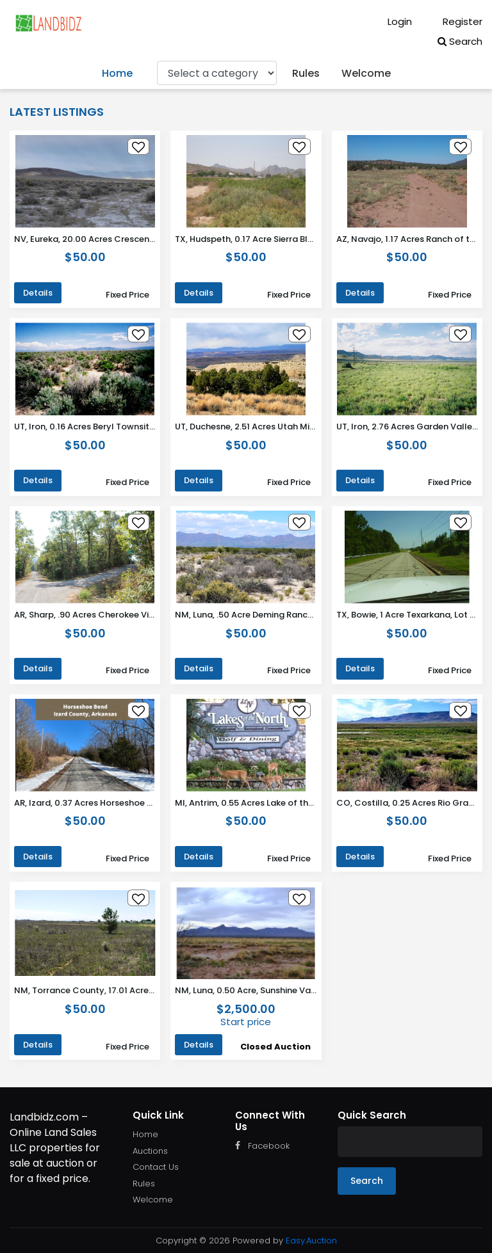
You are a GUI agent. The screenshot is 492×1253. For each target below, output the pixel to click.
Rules (306, 73)
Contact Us (156, 1167)
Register (453, 21)
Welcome (366, 73)
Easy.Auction (311, 1240)
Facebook (262, 1146)
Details (38, 293)
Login (391, 21)
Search (460, 41)
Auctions (150, 1151)
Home (117, 73)
